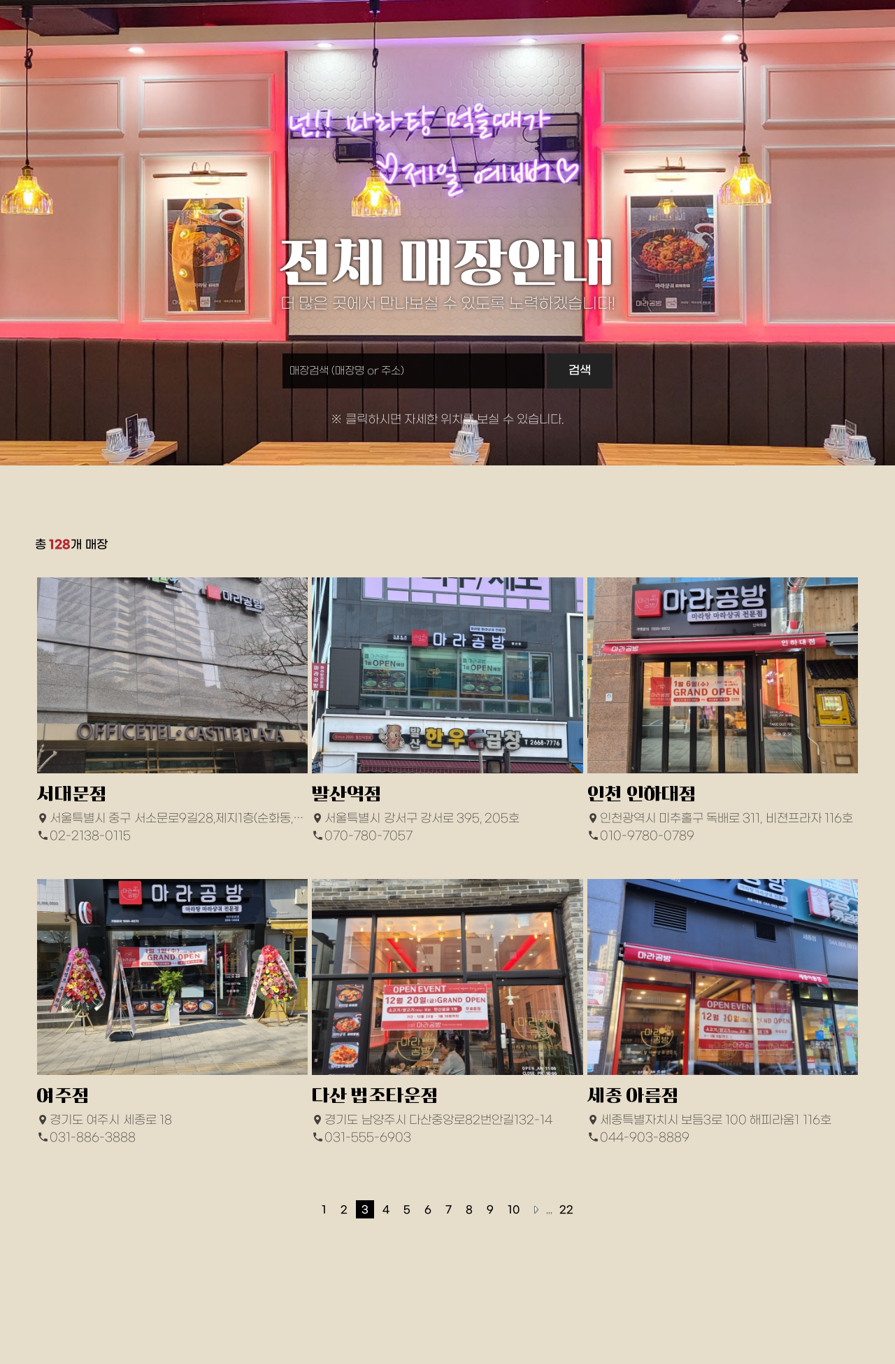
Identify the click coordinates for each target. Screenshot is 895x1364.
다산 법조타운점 (375, 1096)
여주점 (63, 1096)
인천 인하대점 (641, 794)
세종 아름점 (633, 1096)
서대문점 (72, 794)
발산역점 (347, 794)
